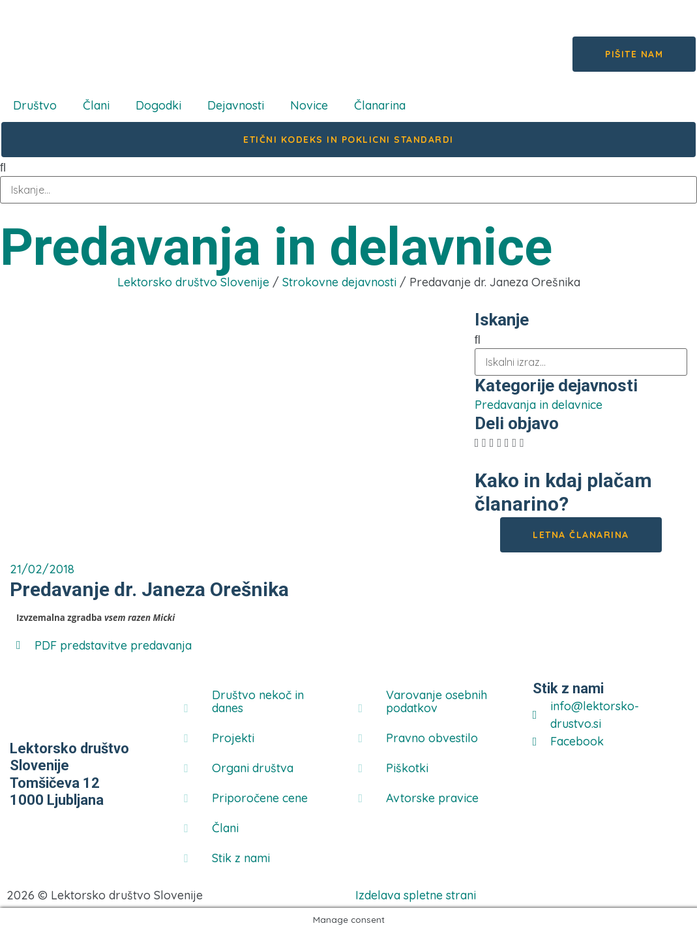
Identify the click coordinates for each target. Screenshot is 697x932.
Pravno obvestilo (432, 737)
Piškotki (407, 767)
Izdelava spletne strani (415, 895)
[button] (477, 442)
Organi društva (252, 767)
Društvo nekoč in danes (258, 701)
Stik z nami (241, 857)
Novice (309, 105)
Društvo (35, 105)
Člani (96, 105)
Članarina (380, 105)
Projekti (233, 737)
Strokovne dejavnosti (339, 282)
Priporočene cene (260, 797)
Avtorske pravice (432, 797)
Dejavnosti (235, 105)
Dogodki (158, 105)
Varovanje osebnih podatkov (436, 701)
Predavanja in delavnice (276, 247)
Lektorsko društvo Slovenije (193, 282)
